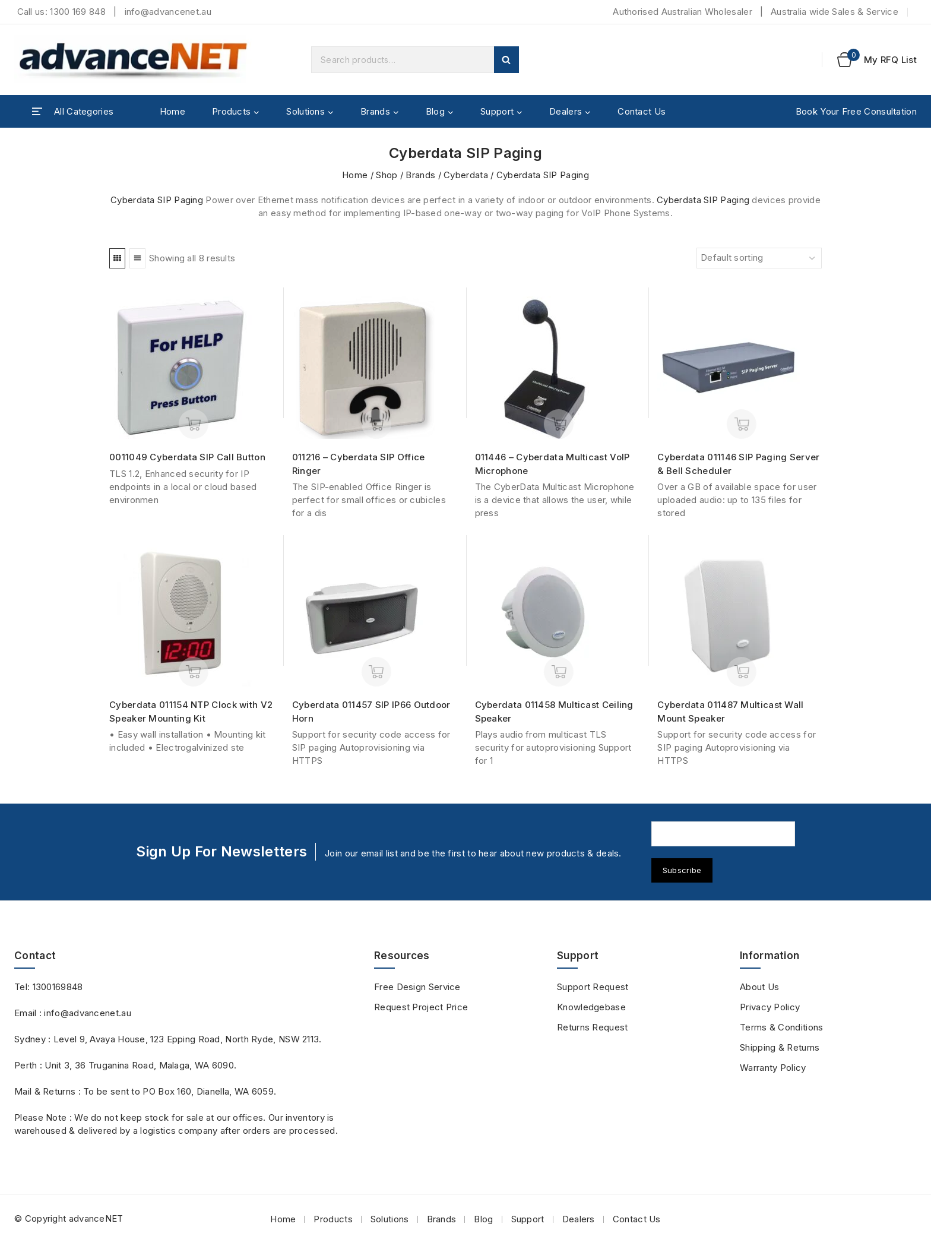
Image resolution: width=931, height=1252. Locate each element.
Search (506, 59)
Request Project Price (421, 1007)
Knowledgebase (591, 1007)
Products (333, 1219)
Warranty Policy (773, 1067)
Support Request (593, 986)
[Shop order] (759, 258)
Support (527, 1219)
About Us (759, 986)
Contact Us (642, 111)
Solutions (389, 1219)
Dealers (578, 1219)
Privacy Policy (770, 1007)
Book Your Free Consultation (856, 111)
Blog (483, 1219)
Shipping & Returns (779, 1047)
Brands (442, 1219)
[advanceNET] (133, 59)
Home (172, 111)
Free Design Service (417, 986)
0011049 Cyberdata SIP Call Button (187, 457)
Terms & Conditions (781, 1027)
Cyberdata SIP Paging (156, 199)
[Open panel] (72, 112)
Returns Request (592, 1027)
